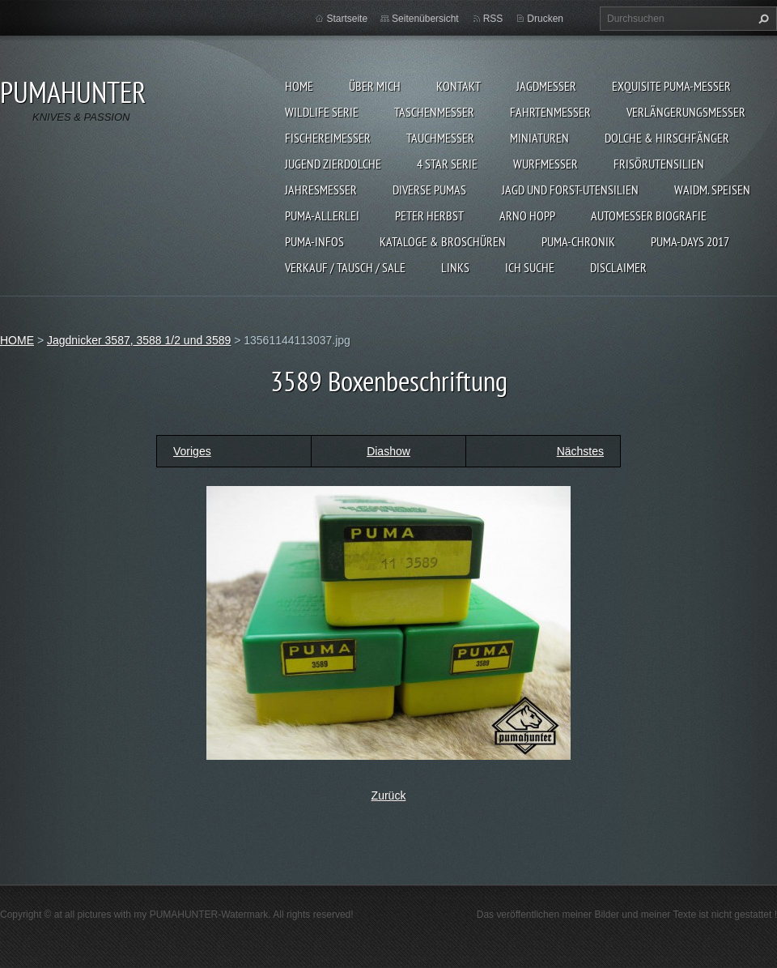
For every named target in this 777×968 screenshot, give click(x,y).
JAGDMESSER (546, 86)
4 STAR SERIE (447, 164)
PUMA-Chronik (578, 241)
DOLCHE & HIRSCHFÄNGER (667, 138)
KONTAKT (458, 86)
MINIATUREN (539, 138)
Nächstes (580, 451)
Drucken (545, 18)
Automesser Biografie (649, 215)
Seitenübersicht (425, 18)
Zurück (389, 795)
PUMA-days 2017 (690, 241)
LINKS (455, 267)
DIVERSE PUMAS (429, 189)
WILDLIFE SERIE (322, 112)
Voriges (192, 451)
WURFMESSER (545, 164)
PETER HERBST (429, 215)
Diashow (388, 451)
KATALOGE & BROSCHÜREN (443, 241)
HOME (299, 86)
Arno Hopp (527, 215)
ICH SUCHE (529, 267)
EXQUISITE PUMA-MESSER (671, 86)
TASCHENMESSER (434, 112)
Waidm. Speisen (712, 189)
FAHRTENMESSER (550, 112)
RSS (493, 18)
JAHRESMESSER (321, 189)
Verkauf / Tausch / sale (345, 267)
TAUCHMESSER (440, 138)
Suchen (761, 18)
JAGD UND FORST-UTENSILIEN (570, 189)
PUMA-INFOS (314, 241)
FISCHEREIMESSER (328, 138)
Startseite (346, 18)
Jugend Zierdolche (333, 164)
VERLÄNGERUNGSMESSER (685, 112)
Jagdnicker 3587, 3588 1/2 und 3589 (139, 340)
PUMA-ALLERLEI (322, 215)
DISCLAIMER (618, 267)
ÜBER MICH (375, 86)
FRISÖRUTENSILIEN (659, 164)
